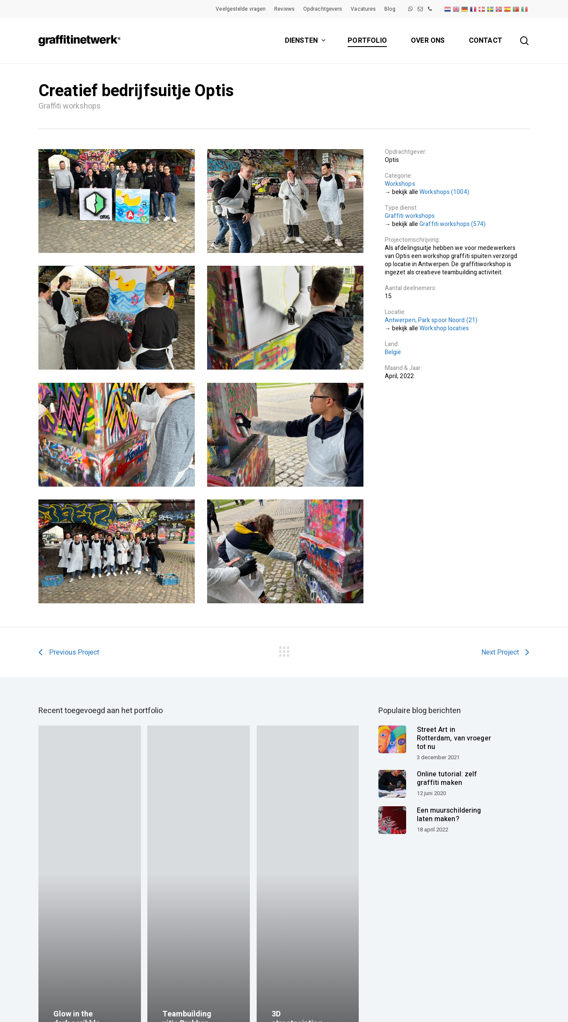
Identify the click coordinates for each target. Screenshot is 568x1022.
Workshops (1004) (444, 192)
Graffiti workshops (410, 215)
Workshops (400, 183)
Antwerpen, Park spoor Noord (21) (431, 320)
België (393, 352)
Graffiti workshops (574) (452, 224)
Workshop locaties (444, 328)
